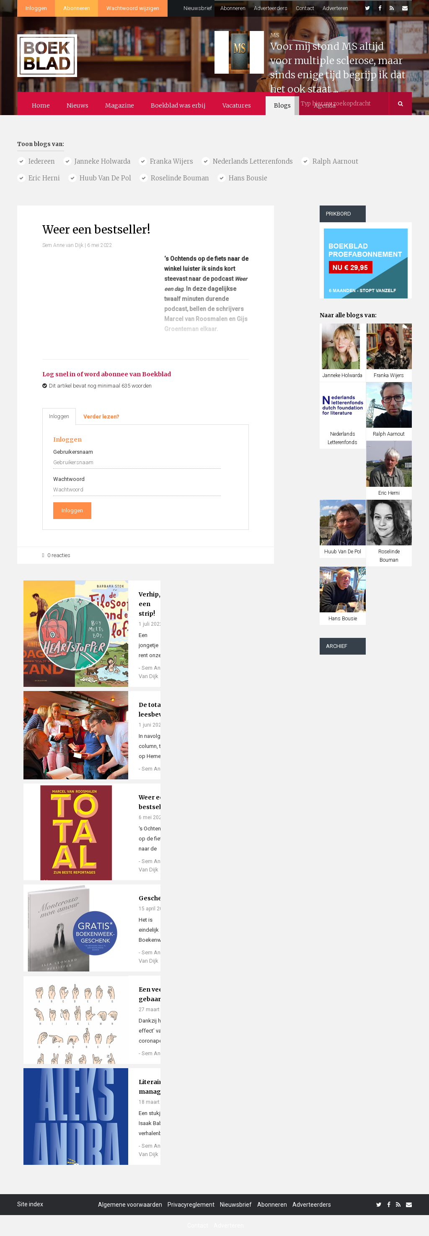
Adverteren (335, 8)
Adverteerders (270, 8)
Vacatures (236, 105)
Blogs (282, 105)
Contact (305, 8)
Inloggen (36, 8)
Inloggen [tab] (59, 416)
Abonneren (76, 8)
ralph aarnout (335, 161)
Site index (30, 1204)
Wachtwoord (69, 479)
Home (41, 105)
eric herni (44, 178)
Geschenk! (155, 898)
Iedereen (41, 161)
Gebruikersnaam (73, 452)
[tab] (101, 417)
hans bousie (248, 178)
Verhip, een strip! (149, 604)
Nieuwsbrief (197, 8)
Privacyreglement (191, 1204)
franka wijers (171, 161)
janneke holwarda (102, 161)
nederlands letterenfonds (253, 161)
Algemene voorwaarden (130, 1204)
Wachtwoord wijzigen (132, 8)
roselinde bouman (180, 178)
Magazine (119, 105)
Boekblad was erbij (178, 105)
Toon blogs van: (40, 144)
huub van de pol (105, 178)
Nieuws (77, 105)
